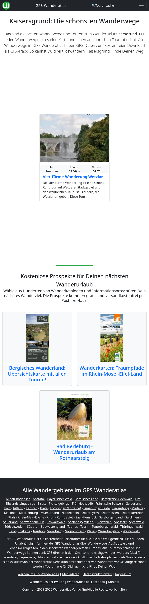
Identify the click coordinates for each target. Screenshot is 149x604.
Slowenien (104, 522)
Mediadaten (70, 574)
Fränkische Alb (82, 503)
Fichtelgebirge (59, 503)
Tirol (12, 531)
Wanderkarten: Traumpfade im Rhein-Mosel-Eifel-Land (112, 371)
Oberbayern (90, 513)
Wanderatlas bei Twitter (47, 582)
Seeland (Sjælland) (81, 522)
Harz (7, 508)
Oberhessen (110, 513)
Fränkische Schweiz (109, 503)
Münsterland (49, 513)
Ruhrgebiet (65, 517)
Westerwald (131, 531)
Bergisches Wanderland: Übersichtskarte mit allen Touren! (37, 374)
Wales (91, 531)
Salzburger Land (111, 517)
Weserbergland (109, 531)
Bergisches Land (86, 499)
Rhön (50, 517)
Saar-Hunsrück (86, 517)
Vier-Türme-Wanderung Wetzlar (73, 176)
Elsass (42, 503)
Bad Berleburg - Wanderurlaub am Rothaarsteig (74, 452)
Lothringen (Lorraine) (65, 508)
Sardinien (132, 517)
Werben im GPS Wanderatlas (38, 574)
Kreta (44, 508)
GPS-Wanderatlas (51, 5)
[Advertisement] (74, 84)
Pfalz (11, 517)
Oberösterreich (132, 513)
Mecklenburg (28, 513)
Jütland (18, 508)
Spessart (120, 522)
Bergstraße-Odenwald (117, 499)
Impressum (123, 574)
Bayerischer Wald (59, 499)
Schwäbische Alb (32, 522)
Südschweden (15, 526)
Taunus (73, 526)
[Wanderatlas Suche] (102, 5)
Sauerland (10, 522)
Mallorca (10, 513)
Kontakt (113, 582)
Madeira (137, 508)
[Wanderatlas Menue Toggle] (141, 5)
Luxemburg (120, 508)
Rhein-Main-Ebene (31, 517)
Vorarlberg (55, 531)
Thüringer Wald (131, 526)
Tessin (84, 526)
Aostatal (38, 499)
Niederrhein (70, 513)
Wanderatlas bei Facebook (86, 582)
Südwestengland (53, 526)
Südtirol (32, 526)
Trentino (39, 531)
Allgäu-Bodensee (18, 499)
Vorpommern (75, 531)
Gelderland (134, 503)
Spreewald (136, 522)
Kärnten (31, 508)
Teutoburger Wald (105, 526)
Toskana (24, 531)
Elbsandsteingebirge (20, 503)
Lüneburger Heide (96, 508)
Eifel (138, 499)
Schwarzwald (56, 522)
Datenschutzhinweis (97, 574)
